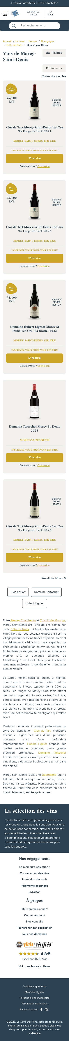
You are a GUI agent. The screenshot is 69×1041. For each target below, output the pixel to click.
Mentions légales (34, 992)
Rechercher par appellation (34, 928)
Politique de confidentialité (34, 998)
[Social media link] (42, 1010)
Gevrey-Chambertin (23, 620)
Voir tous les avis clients (34, 966)
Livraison (34, 892)
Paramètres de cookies (35, 1003)
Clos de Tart (18, 592)
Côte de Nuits (19, 629)
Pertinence (53, 68)
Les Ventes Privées (33, 13)
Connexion (43, 166)
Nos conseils (34, 921)
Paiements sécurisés (34, 886)
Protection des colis (34, 879)
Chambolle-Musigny (52, 620)
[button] (5, 13)
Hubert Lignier (34, 603)
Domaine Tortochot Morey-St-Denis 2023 (34, 429)
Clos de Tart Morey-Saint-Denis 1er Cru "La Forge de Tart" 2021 (34, 130)
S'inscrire (34, 158)
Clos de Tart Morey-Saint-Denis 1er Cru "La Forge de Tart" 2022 (34, 229)
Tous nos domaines (34, 934)
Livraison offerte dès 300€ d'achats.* (34, 3)
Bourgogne (49, 775)
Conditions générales (34, 986)
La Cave (51, 13)
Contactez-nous (34, 915)
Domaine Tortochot (46, 592)
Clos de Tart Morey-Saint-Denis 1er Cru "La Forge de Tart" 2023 (34, 528)
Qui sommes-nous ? (34, 909)
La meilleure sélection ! (34, 867)
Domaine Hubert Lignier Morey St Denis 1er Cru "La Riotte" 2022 (34, 329)
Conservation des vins (34, 873)
